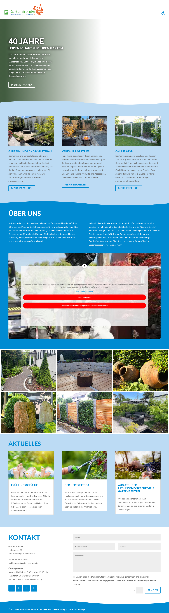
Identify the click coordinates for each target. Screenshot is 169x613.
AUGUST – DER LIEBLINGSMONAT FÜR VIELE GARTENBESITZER (136, 488)
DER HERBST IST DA (77, 485)
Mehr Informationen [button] (84, 291)
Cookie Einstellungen (76, 609)
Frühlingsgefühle (24, 485)
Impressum (37, 609)
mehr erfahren (22, 84)
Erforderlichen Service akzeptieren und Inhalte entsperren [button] (84, 305)
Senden (153, 590)
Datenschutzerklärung (54, 609)
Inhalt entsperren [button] (84, 297)
